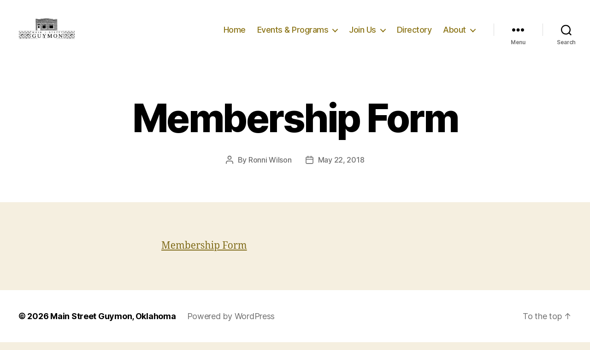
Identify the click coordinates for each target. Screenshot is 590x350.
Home (235, 33)
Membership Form (204, 253)
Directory (414, 33)
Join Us (362, 33)
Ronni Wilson (270, 167)
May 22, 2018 (341, 167)
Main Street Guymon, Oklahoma (113, 324)
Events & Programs (293, 33)
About (454, 33)
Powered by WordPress (231, 324)
